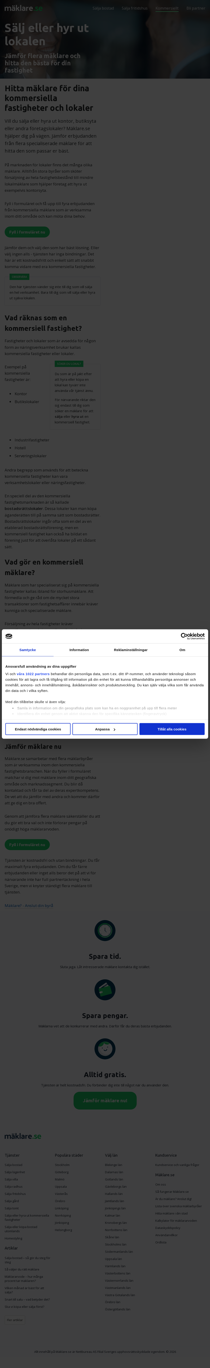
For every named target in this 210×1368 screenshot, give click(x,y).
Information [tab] (79, 650)
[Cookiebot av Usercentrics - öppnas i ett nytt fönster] (184, 636)
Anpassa (105, 729)
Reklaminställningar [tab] (131, 650)
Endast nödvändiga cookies (38, 729)
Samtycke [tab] (27, 650)
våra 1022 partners (33, 674)
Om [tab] (182, 650)
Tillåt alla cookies (172, 729)
